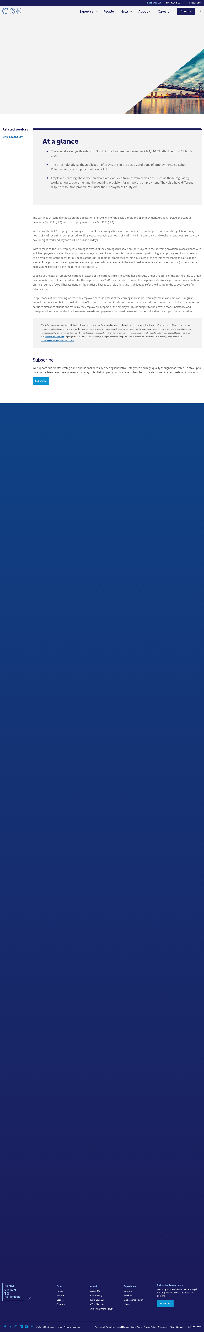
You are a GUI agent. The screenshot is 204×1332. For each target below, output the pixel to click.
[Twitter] (10, 1326)
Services (128, 1295)
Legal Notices (123, 1327)
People (108, 11)
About (143, 11)
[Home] (11, 11)
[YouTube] (26, 1326)
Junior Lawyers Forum (101, 1308)
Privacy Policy (150, 1327)
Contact (60, 1304)
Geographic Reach (133, 1300)
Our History (96, 1295)
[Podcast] (32, 1326)
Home (59, 1291)
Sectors (128, 1291)
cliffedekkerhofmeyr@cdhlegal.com (57, 340)
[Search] (200, 11)
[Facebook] (4, 1326)
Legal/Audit (136, 1327)
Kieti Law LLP (153, 3)
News (124, 11)
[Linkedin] (21, 1326)
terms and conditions (54, 337)
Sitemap (179, 1327)
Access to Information (105, 1327)
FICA (172, 1327)
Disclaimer (163, 1327)
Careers (163, 11)
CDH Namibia (173, 3)
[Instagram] (15, 1326)
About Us (95, 1291)
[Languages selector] (194, 3)
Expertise (86, 11)
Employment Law (12, 136)
